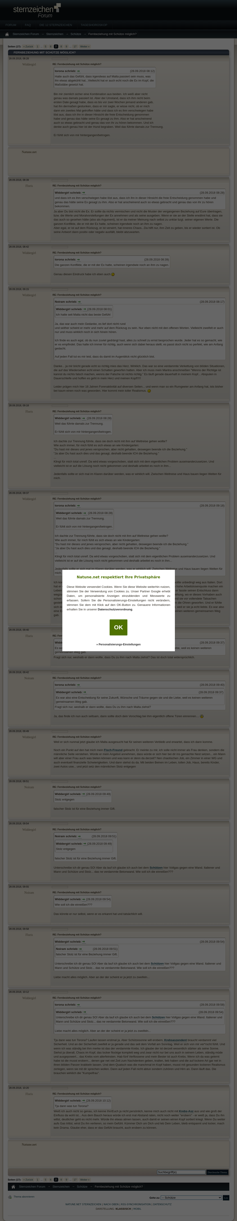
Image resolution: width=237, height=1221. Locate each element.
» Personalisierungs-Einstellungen (118, 644)
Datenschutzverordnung (115, 609)
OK (118, 627)
